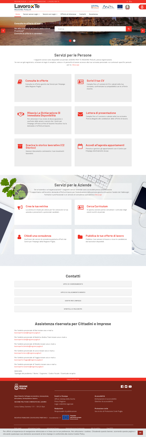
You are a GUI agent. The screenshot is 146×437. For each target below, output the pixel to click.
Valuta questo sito (73, 379)
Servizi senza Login (31, 14)
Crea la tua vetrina (37, 206)
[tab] (73, 284)
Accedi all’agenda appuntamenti (105, 145)
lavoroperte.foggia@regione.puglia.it (28, 360)
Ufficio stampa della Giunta (65, 399)
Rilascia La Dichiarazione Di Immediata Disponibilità (43, 114)
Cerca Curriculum (97, 206)
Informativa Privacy (53, 428)
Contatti (82, 14)
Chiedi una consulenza (37, 232)
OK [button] (140, 433)
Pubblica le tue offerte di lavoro (105, 232)
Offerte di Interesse (68, 14)
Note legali (17, 428)
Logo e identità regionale (64, 404)
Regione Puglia (20, 1)
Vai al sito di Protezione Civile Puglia (109, 411)
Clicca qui (75, 65)
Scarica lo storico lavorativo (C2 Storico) (45, 146)
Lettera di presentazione (101, 112)
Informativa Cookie (34, 428)
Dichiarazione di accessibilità (105, 399)
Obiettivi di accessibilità (104, 401)
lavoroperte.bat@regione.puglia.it (27, 339)
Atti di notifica (95, 428)
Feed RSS (110, 428)
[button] (73, 284)
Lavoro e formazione (37, 1)
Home (17, 14)
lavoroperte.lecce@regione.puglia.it (27, 353)
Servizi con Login (50, 14)
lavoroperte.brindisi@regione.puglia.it (28, 346)
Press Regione (60, 401)
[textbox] (90, 28)
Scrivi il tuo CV (95, 80)
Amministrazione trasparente (75, 428)
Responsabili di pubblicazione (66, 411)
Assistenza (93, 14)
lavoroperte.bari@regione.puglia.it (27, 333)
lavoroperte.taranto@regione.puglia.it (29, 366)
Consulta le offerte (36, 80)
